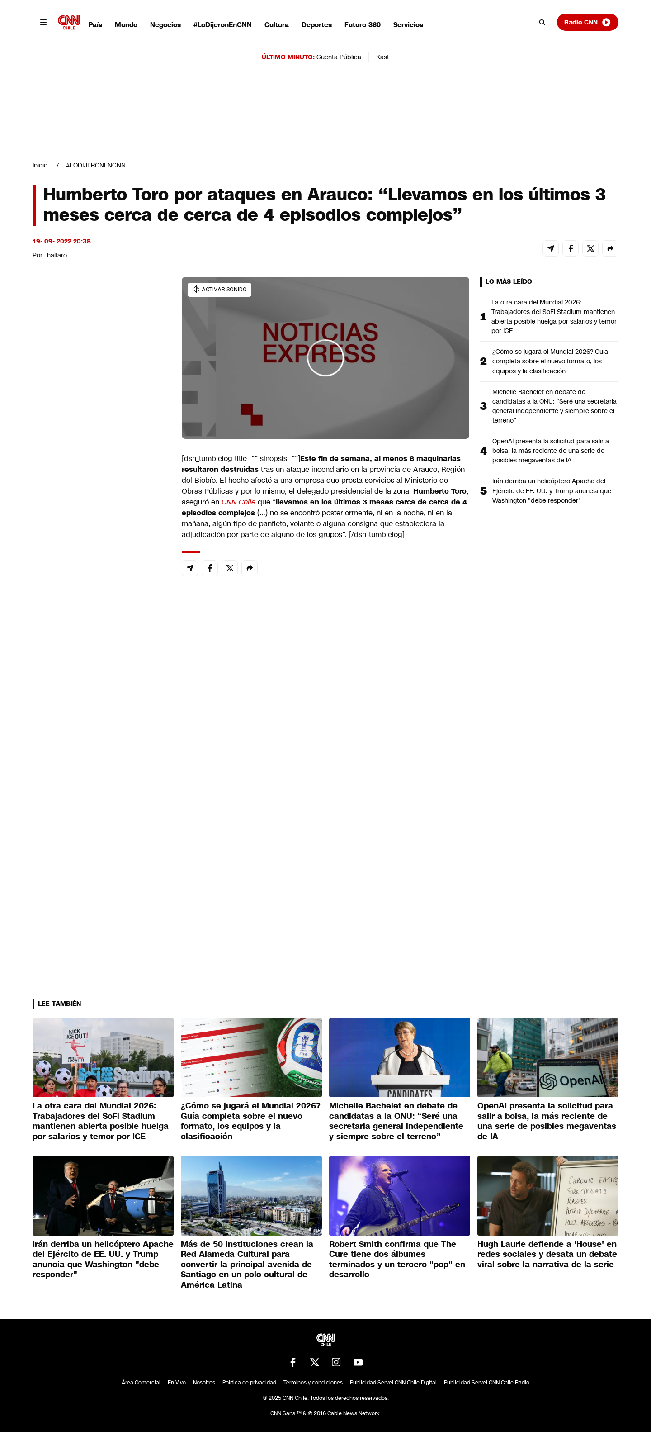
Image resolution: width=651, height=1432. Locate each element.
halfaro (57, 255)
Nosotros (204, 1382)
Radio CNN (587, 22)
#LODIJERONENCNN (96, 165)
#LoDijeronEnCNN (222, 24)
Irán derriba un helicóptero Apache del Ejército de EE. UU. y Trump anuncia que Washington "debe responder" (551, 490)
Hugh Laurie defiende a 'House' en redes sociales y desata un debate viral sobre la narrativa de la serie (547, 1254)
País (95, 24)
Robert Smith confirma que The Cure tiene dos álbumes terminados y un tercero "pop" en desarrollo (397, 1259)
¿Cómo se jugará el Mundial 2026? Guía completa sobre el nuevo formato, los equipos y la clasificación (550, 361)
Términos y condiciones (313, 1382)
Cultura (276, 24)
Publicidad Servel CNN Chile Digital (393, 1382)
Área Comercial (141, 1382)
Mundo (126, 24)
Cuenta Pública (338, 57)
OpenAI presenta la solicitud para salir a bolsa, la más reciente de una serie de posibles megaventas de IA (550, 451)
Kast (382, 57)
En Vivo (177, 1382)
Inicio (40, 165)
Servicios (408, 24)
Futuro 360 (362, 24)
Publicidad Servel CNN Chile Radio (486, 1382)
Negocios (165, 24)
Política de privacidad (249, 1382)
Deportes (317, 24)
